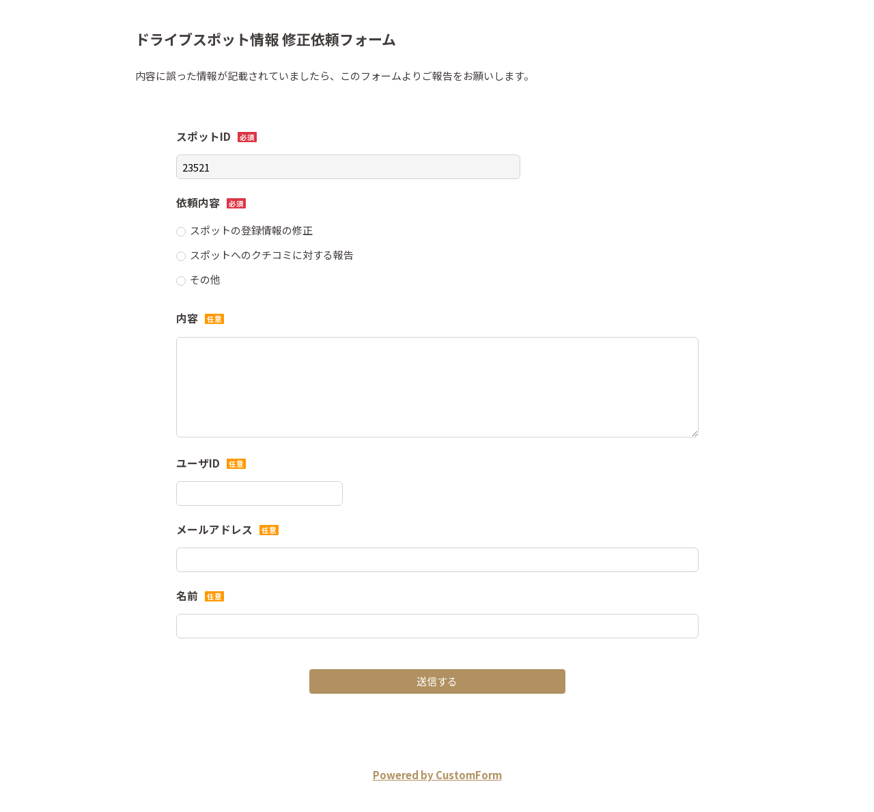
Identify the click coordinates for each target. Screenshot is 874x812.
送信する (437, 681)
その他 (205, 279)
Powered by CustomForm (437, 775)
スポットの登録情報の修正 (251, 230)
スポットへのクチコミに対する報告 (272, 254)
